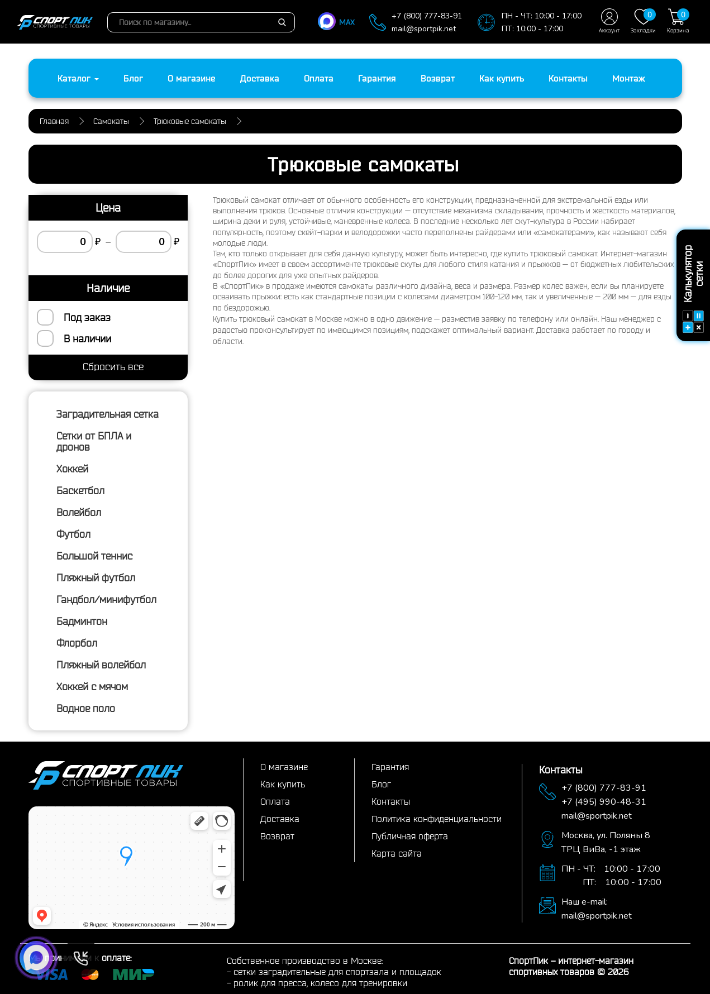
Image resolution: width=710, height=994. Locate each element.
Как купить (501, 78)
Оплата (318, 78)
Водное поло (85, 708)
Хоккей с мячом (92, 686)
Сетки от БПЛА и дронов (93, 441)
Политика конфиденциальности (436, 819)
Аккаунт (609, 21)
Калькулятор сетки (693, 289)
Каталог (78, 78)
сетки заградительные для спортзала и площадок (337, 972)
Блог (133, 78)
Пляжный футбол (95, 577)
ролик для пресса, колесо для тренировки (320, 983)
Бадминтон (81, 621)
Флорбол (76, 642)
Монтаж (628, 78)
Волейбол (78, 512)
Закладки (643, 21)
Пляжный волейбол (101, 664)
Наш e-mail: (584, 902)
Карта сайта (396, 853)
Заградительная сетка (107, 413)
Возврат (438, 78)
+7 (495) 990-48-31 (603, 802)
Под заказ (87, 317)
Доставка (259, 78)
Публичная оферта (409, 836)
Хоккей (72, 468)
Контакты (568, 78)
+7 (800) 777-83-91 (427, 16)
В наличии (87, 338)
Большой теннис (94, 555)
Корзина (678, 21)
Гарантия (377, 78)
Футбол (73, 533)
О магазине (192, 78)
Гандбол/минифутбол (106, 599)
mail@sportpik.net (424, 28)
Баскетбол (80, 490)
